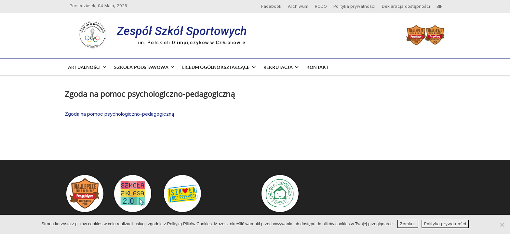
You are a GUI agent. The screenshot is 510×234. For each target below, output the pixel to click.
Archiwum (298, 6)
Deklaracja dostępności (406, 6)
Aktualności (84, 67)
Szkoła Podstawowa (141, 67)
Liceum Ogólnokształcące (216, 67)
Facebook (271, 6)
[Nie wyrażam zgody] (502, 224)
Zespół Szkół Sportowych (182, 31)
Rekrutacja (278, 67)
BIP (439, 6)
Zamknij (408, 223)
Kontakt (317, 67)
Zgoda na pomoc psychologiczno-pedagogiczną (119, 114)
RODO (321, 6)
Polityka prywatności (354, 6)
